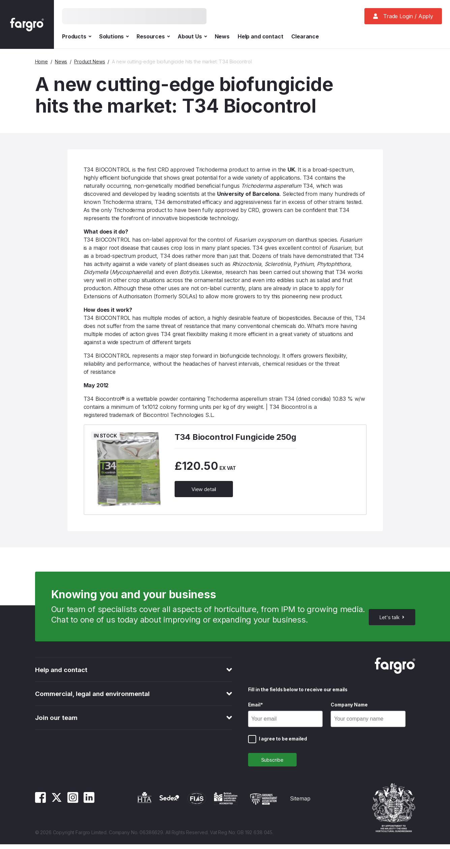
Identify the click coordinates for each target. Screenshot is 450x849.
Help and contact (260, 36)
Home (41, 61)
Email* (255, 707)
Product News (89, 61)
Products (76, 36)
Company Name (349, 707)
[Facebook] (40, 805)
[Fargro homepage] (27, 24)
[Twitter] (56, 805)
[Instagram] (72, 805)
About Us (192, 36)
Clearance (305, 36)
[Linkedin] (89, 805)
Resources (153, 36)
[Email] (285, 721)
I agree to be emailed (283, 741)
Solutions (114, 36)
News (222, 36)
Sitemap (300, 803)
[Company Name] (368, 721)
